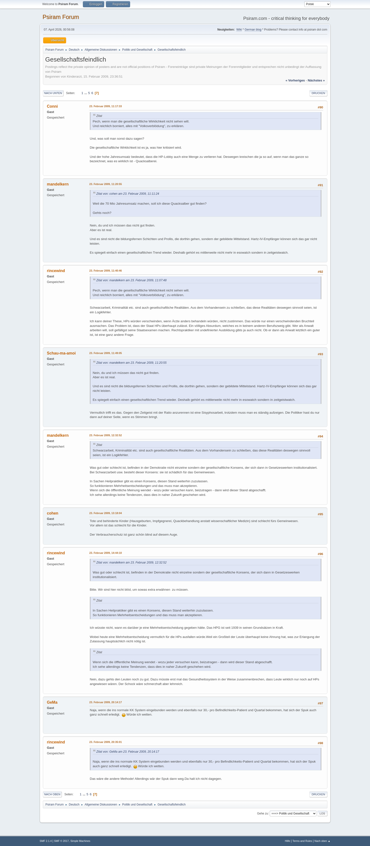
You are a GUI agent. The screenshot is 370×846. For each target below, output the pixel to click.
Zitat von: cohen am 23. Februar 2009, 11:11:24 (127, 193)
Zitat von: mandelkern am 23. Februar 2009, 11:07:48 (131, 280)
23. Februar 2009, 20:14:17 (105, 702)
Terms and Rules (302, 840)
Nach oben (52, 794)
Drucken (318, 93)
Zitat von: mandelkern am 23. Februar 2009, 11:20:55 (131, 362)
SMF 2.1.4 (46, 840)
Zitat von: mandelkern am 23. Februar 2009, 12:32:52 (131, 562)
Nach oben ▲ (323, 840)
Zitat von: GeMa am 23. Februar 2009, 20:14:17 (127, 751)
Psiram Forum (61, 17)
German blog (252, 29)
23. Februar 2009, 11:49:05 (105, 353)
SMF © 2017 (61, 840)
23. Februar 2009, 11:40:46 (105, 270)
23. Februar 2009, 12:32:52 (105, 435)
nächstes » (316, 80)
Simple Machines (80, 840)
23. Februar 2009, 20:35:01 (105, 742)
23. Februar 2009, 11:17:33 (105, 106)
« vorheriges (295, 80)
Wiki (239, 29)
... (86, 93)
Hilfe (287, 840)
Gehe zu (262, 813)
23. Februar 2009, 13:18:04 (105, 513)
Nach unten (53, 93)
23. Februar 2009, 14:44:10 (105, 552)
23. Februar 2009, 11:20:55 (105, 184)
